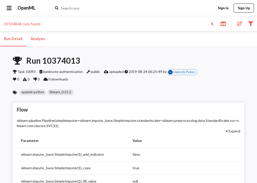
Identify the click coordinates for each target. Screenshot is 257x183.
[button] (32, 92)
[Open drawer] (9, 8)
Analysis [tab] (37, 39)
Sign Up (244, 8)
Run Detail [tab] (13, 39)
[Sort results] (238, 23)
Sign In (223, 8)
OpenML (26, 8)
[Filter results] (250, 23)
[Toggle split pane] (223, 23)
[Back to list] (212, 23)
